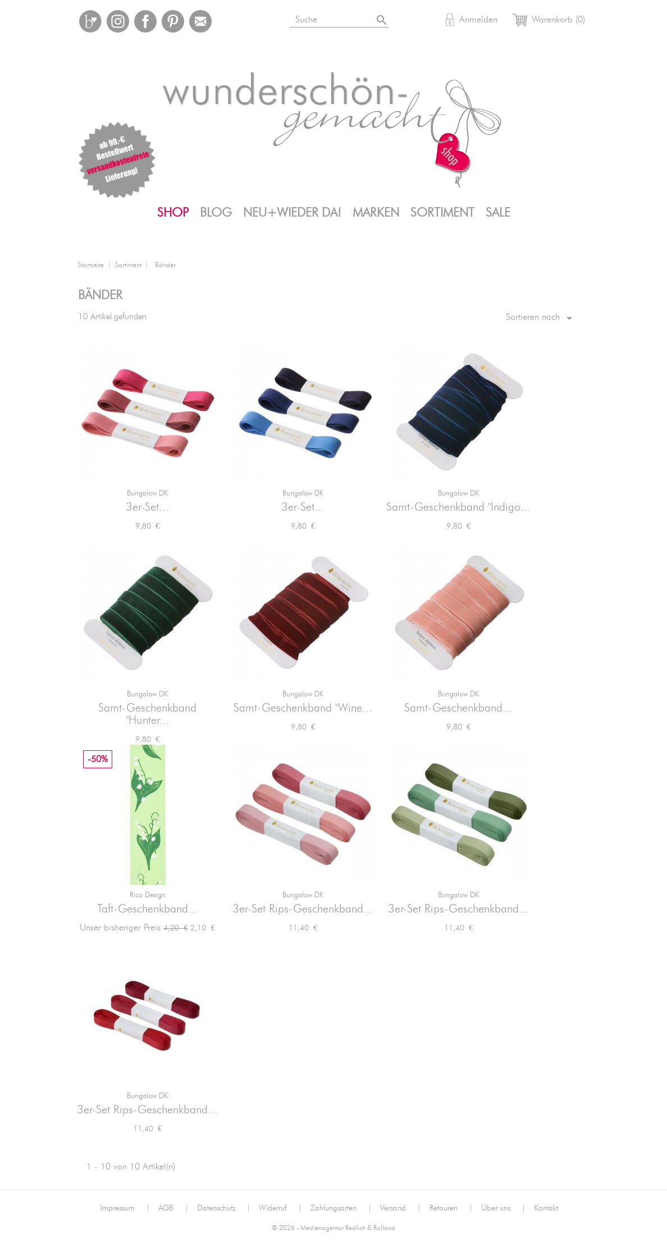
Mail (200, 21)
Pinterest (173, 21)
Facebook (145, 21)
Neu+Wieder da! (292, 213)
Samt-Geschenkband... (458, 708)
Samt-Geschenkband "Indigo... (458, 507)
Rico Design (148, 895)
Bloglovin (90, 21)
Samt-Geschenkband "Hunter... (147, 714)
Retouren (451, 1208)
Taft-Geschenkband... (147, 909)
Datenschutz (223, 1208)
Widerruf (280, 1208)
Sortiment (442, 213)
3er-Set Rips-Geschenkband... (302, 909)
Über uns (503, 1208)
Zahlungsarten (341, 1208)
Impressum (125, 1208)
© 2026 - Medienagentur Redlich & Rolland (333, 1228)
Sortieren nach (541, 318)
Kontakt (546, 1208)
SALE (498, 213)
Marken (376, 213)
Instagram (118, 21)
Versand (400, 1208)
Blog (216, 213)
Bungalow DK (147, 493)
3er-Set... (147, 507)
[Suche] (353, 17)
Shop (173, 213)
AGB (173, 1208)
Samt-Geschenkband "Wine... (303, 708)
